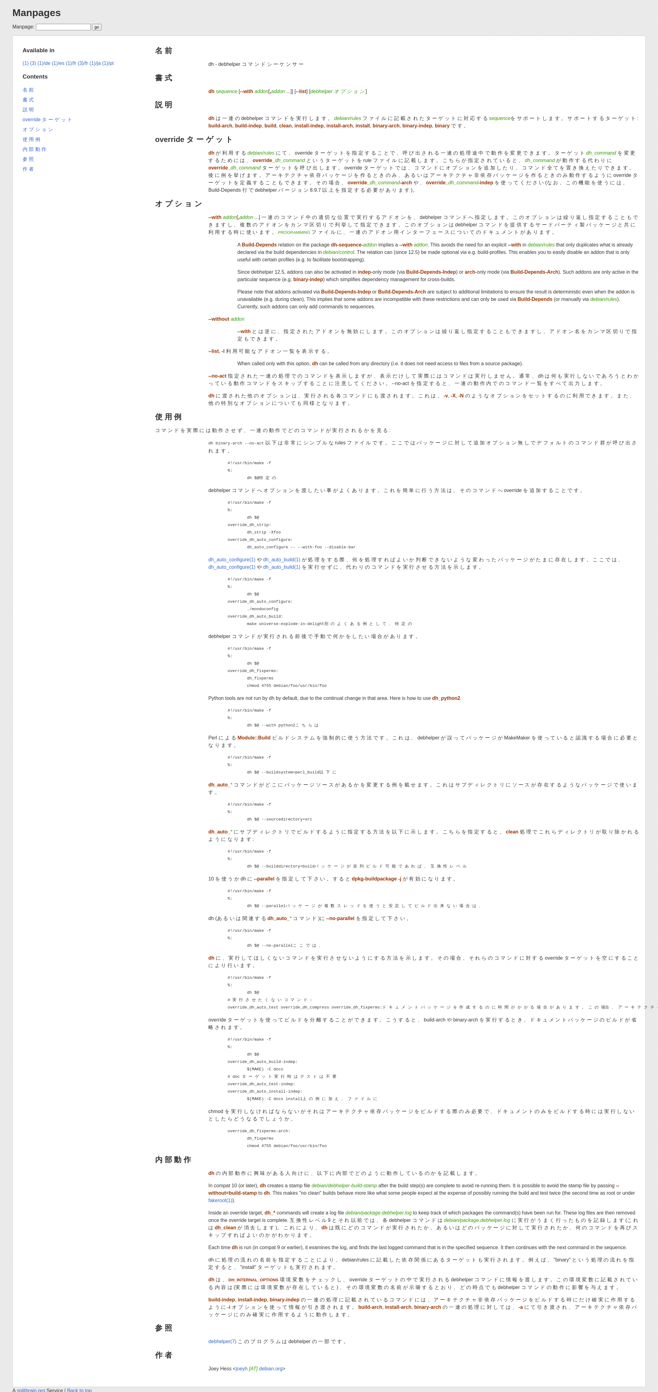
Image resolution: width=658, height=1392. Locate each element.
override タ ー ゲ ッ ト (194, 139)
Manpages (36, 12)
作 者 (163, 1354)
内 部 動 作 (173, 1159)
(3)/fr (83, 63)
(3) (33, 63)
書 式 (163, 78)
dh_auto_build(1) (281, 559)
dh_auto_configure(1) (231, 559)
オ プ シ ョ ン (178, 203)
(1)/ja (95, 63)
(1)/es (58, 63)
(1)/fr (71, 63)
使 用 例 (168, 417)
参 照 (163, 1327)
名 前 (163, 50)
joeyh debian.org (259, 1368)
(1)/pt (108, 63)
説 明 (163, 105)
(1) (26, 63)
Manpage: (23, 26)
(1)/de (43, 63)
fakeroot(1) (220, 1199)
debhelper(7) (222, 1340)
